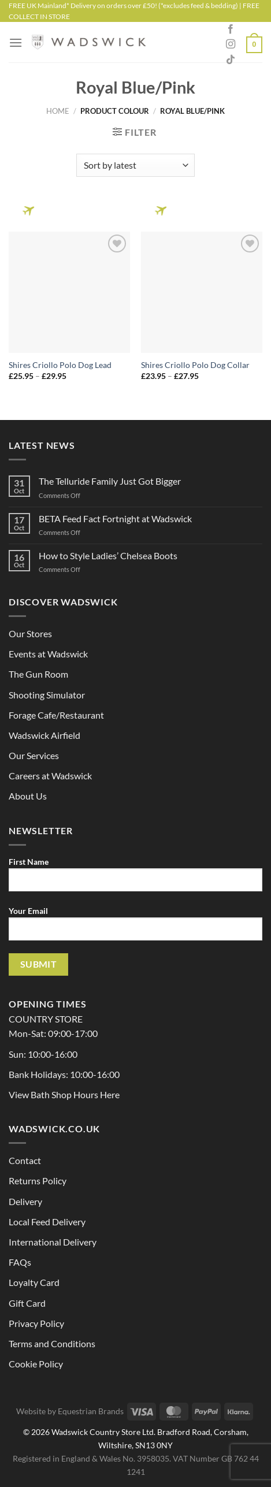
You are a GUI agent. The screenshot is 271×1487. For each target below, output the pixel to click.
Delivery (25, 1201)
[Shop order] (135, 165)
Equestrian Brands (91, 1411)
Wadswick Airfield (44, 735)
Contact (25, 1160)
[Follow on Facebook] (230, 29)
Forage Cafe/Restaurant (56, 714)
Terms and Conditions (52, 1343)
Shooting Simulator (47, 694)
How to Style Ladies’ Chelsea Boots (108, 555)
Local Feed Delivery (47, 1221)
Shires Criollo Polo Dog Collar (195, 365)
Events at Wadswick (48, 653)
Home (57, 111)
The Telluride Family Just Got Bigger (110, 480)
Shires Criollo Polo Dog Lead (60, 365)
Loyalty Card (34, 1282)
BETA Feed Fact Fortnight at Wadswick (115, 518)
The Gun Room (38, 673)
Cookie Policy (36, 1363)
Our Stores (30, 633)
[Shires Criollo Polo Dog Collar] (201, 292)
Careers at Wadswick (50, 775)
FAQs (20, 1261)
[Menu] (16, 42)
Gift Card (27, 1303)
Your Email (135, 928)
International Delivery (52, 1241)
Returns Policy (37, 1180)
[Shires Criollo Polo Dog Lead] (69, 292)
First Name (135, 879)
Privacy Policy (36, 1323)
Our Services (34, 755)
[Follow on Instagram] (230, 44)
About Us (28, 795)
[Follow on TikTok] (230, 60)
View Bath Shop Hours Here (64, 1094)
